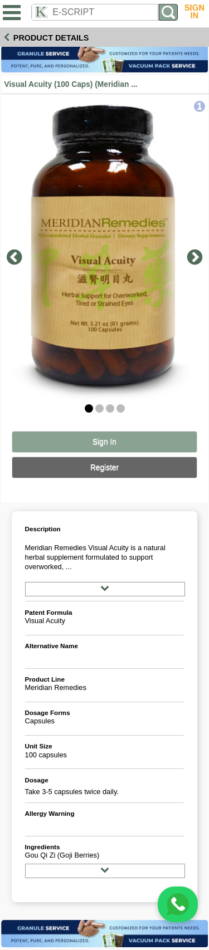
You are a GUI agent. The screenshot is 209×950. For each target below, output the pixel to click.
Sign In (104, 442)
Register (104, 467)
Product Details (51, 37)
